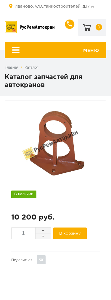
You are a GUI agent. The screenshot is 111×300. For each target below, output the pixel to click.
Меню (55, 50)
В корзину (70, 233)
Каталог (31, 67)
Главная (11, 67)
